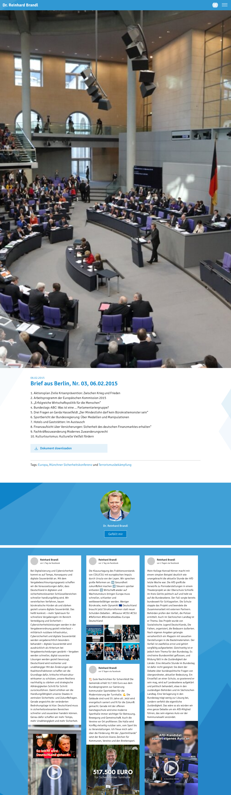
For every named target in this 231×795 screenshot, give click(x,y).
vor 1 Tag (44, 563)
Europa (43, 465)
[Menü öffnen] (224, 5)
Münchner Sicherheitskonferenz (70, 465)
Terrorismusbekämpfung (115, 465)
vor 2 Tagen (162, 563)
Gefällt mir (115, 534)
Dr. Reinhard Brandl (115, 526)
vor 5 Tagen (103, 671)
